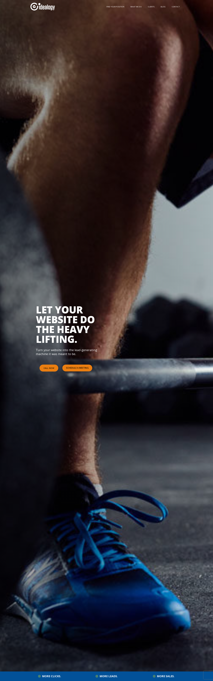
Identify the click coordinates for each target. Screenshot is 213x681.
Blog (163, 6)
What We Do (136, 6)
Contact (176, 6)
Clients (151, 6)
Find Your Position (115, 6)
